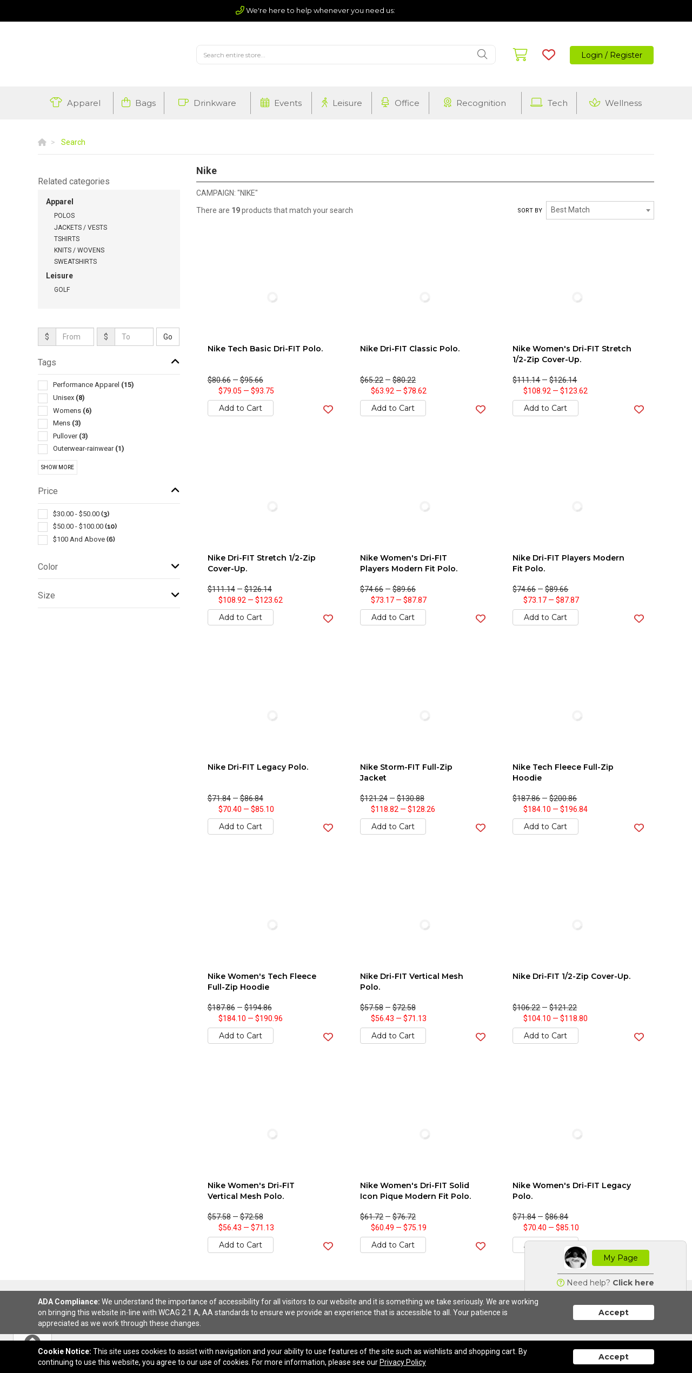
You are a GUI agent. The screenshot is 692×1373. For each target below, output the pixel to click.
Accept (613, 1312)
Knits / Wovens (79, 250)
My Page (620, 1258)
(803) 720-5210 (426, 10)
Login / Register (611, 55)
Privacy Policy (403, 1362)
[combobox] (600, 210)
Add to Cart (240, 408)
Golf (62, 290)
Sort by (529, 210)
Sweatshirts (75, 261)
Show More (57, 467)
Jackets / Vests (80, 227)
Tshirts (66, 239)
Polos (64, 215)
